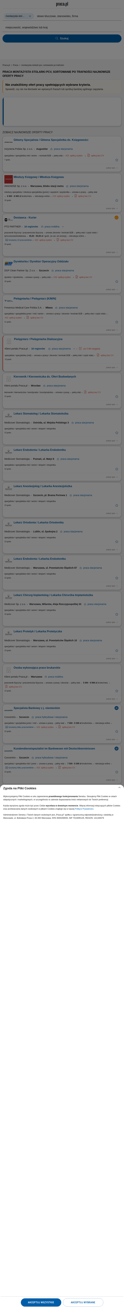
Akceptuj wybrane (83, 1302)
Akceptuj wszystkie (41, 1302)
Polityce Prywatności (84, 809)
